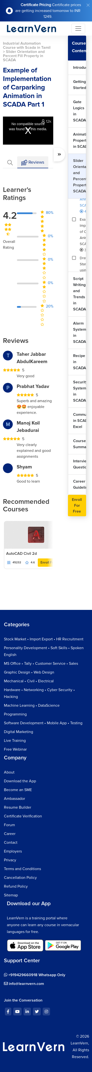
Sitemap (11, 895)
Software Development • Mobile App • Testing (43, 723)
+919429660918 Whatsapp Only (34, 975)
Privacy (10, 860)
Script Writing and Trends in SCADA (79, 294)
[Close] (88, 5)
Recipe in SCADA (79, 361)
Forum (9, 825)
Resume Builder (17, 807)
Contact (10, 842)
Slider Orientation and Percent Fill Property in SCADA (79, 176)
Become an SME (18, 789)
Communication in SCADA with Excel (79, 420)
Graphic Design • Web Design (29, 672)
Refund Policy (16, 886)
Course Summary (79, 443)
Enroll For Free (51, 562)
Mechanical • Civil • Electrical (29, 681)
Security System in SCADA (79, 391)
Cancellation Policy (20, 877)
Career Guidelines (79, 484)
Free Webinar (15, 749)
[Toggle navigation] (78, 28)
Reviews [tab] (32, 162)
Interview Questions (79, 464)
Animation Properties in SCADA (79, 140)
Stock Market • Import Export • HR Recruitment (43, 639)
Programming (15, 714)
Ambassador (14, 798)
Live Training (15, 740)
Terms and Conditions (22, 868)
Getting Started (79, 84)
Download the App (20, 781)
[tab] (10, 162)
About (9, 772)
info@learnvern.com (24, 983)
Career (9, 833)
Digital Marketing (18, 731)
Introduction (79, 67)
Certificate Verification (23, 816)
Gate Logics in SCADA (79, 111)
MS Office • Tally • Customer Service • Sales (41, 663)
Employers (13, 851)
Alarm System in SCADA (79, 332)
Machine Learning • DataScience (32, 705)
